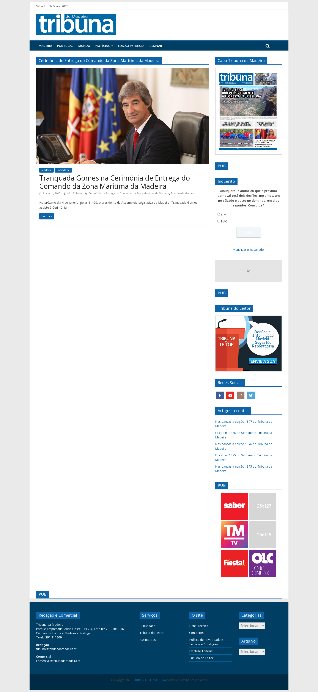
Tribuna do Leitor (152, 633)
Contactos (196, 633)
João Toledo (74, 193)
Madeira (45, 46)
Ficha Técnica (198, 626)
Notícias (102, 46)
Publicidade (147, 626)
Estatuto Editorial (201, 651)
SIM (223, 215)
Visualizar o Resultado (248, 250)
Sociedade (63, 170)
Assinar (156, 46)
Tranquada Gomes (182, 193)
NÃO (224, 221)
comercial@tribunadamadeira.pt (58, 661)
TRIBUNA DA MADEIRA (149, 680)
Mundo (84, 46)
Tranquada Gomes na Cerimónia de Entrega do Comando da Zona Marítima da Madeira (114, 182)
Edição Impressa (131, 46)
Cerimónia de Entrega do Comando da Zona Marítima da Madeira (128, 193)
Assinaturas (148, 640)
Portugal (65, 46)
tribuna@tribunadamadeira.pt (56, 649)
